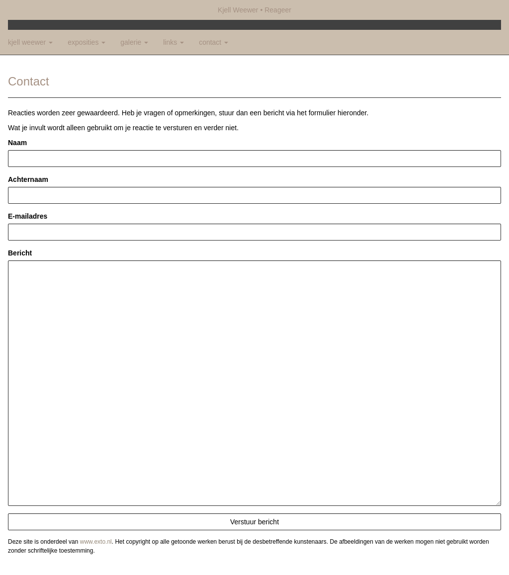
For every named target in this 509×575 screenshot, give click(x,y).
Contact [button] (213, 42)
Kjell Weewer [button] (30, 42)
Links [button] (173, 42)
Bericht (20, 253)
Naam (17, 143)
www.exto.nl (96, 541)
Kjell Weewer (238, 10)
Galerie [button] (134, 42)
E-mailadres (27, 216)
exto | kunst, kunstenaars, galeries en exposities (36, 10)
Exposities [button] (86, 42)
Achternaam (28, 179)
